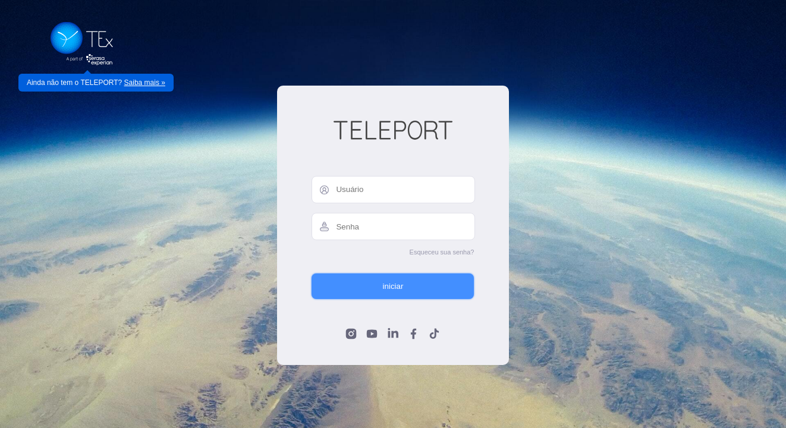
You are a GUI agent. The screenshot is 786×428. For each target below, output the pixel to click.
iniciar (393, 286)
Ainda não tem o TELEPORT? (96, 82)
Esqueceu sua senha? (442, 252)
